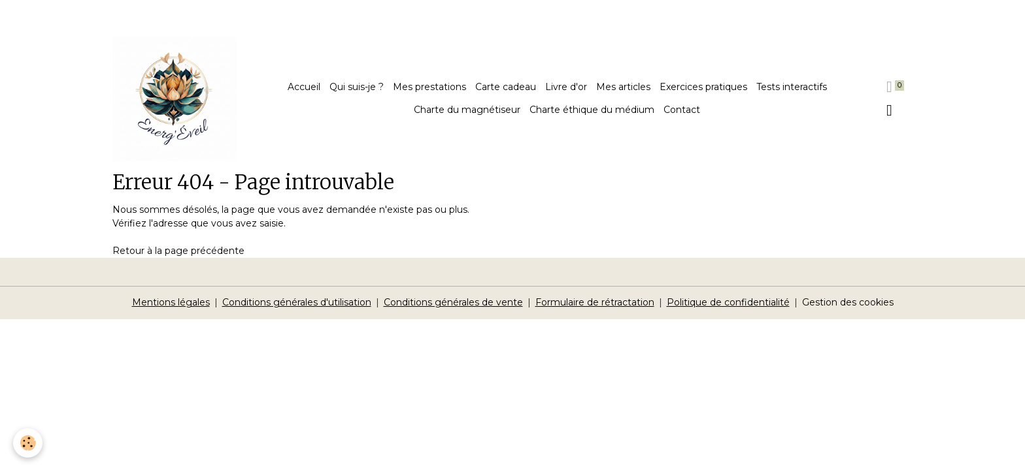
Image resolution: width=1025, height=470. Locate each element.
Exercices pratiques (703, 87)
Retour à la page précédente (178, 251)
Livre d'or (566, 87)
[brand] (174, 99)
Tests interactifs (791, 87)
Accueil (304, 87)
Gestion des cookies (848, 302)
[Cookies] (27, 443)
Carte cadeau (505, 87)
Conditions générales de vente (453, 302)
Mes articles (623, 87)
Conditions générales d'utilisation (296, 302)
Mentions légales (171, 302)
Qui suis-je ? (356, 87)
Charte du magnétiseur (467, 110)
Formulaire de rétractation (594, 302)
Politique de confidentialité (728, 302)
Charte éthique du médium (591, 110)
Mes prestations (429, 87)
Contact (682, 110)
